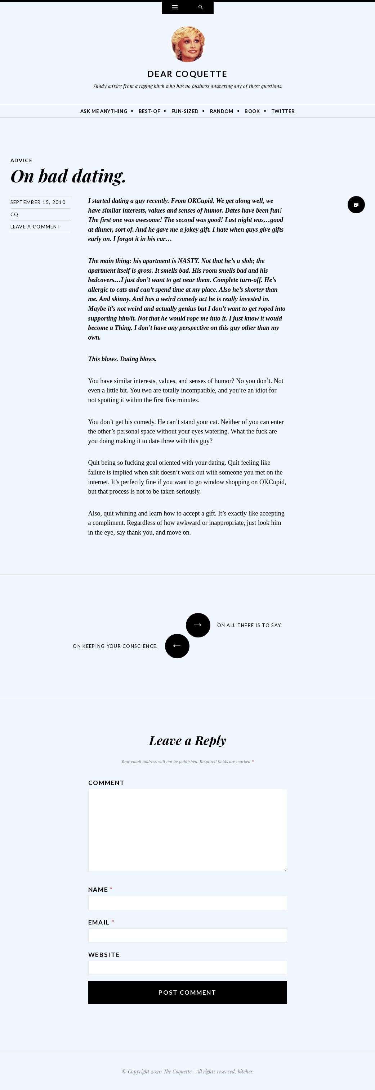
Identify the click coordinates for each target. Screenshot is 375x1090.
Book (252, 111)
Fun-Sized (185, 111)
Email (101, 922)
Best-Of (149, 111)
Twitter (283, 111)
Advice (21, 160)
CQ (14, 214)
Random (221, 111)
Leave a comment (35, 227)
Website (104, 954)
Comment (106, 782)
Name (100, 889)
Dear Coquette (187, 74)
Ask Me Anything (104, 111)
